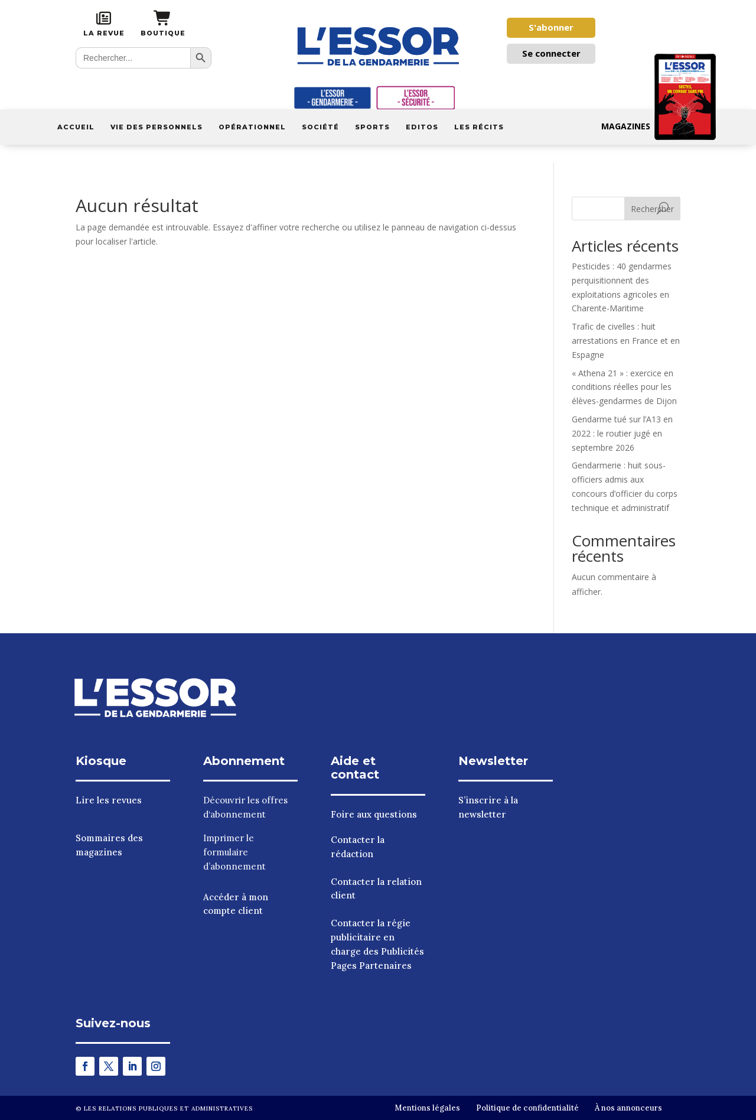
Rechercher (652, 208)
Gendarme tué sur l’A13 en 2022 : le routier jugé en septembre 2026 (622, 433)
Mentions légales (427, 1108)
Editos (422, 127)
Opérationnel (252, 127)
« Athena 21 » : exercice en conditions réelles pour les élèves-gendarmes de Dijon (624, 387)
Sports (372, 127)
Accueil (75, 127)
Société (320, 127)
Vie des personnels (156, 127)
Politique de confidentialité (527, 1108)
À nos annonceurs (628, 1108)
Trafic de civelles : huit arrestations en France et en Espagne (626, 340)
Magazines (658, 126)
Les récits (479, 127)
